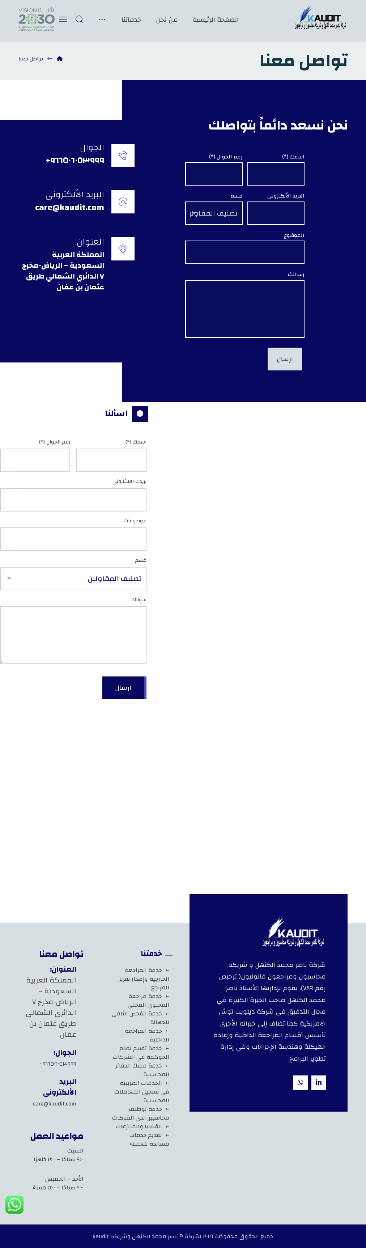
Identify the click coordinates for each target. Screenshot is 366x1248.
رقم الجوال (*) (226, 157)
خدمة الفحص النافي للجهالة (140, 1018)
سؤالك (139, 600)
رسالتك (296, 275)
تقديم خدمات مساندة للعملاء (149, 1139)
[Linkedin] (318, 1082)
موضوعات (135, 521)
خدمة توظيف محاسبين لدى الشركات (140, 1113)
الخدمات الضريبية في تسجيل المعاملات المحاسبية (141, 1092)
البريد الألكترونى (286, 196)
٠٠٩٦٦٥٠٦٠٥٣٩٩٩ (58, 1063)
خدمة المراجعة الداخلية (147, 1035)
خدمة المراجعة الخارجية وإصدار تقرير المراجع (144, 979)
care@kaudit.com (54, 1103)
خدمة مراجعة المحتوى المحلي (148, 1000)
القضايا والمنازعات (142, 1126)
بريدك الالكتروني (129, 481)
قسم (236, 196)
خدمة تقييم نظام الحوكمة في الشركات (141, 1052)
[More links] (102, 20)
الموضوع (294, 236)
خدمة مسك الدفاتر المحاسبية (142, 1070)
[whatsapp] (300, 1082)
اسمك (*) (293, 157)
